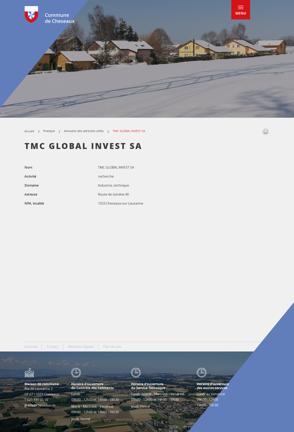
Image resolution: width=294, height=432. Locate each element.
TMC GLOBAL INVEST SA (129, 131)
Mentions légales (81, 346)
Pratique (49, 131)
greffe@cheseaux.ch (39, 405)
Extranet (31, 346)
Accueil (29, 131)
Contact (53, 346)
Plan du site (112, 346)
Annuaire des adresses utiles (84, 131)
